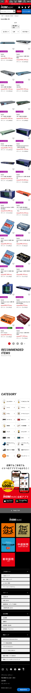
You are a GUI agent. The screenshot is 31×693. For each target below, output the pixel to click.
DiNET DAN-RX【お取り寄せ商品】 (7, 240)
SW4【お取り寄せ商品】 (6, 87)
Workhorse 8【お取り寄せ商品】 (23, 177)
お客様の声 (5, 596)
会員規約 (3, 680)
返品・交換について (7, 579)
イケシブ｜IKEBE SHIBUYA (9, 650)
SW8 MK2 (19, 87)
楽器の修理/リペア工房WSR (9, 655)
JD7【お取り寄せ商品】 (6, 116)
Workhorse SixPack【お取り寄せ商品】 (7, 208)
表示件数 (25, 31)
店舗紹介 (5, 621)
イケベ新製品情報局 (7, 643)
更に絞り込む (15, 26)
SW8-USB (3, 56)
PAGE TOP (16, 510)
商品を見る (23, 690)
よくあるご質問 (6, 583)
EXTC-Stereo (4, 332)
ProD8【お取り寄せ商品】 (7, 145)
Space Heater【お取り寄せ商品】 (23, 56)
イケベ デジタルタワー (8, 646)
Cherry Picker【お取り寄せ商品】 (23, 333)
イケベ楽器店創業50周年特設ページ (15, 4)
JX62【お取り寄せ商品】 (22, 207)
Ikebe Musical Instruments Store (10, 639)
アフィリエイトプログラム (9, 586)
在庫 (14, 31)
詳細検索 (19, 11)
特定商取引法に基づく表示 (8, 677)
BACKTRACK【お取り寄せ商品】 (23, 240)
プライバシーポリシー (7, 675)
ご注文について (6, 575)
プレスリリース (5, 683)
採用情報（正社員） (7, 625)
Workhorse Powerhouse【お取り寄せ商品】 (23, 146)
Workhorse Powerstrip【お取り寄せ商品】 (23, 302)
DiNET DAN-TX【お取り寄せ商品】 (7, 271)
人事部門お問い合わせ (8, 608)
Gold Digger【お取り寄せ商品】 (23, 271)
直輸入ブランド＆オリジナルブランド (11, 659)
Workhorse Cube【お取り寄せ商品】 (7, 302)
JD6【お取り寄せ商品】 (22, 116)
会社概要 (5, 618)
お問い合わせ (6, 600)
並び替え (5, 31)
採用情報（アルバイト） (8, 629)
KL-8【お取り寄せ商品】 (6, 176)
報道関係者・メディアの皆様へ (10, 604)
